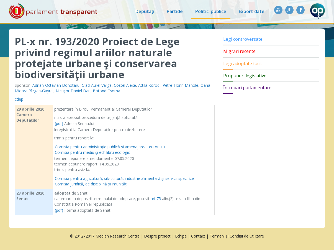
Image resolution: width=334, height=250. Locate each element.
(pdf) (59, 123)
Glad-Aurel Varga (97, 85)
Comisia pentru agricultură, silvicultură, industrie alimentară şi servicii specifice (124, 178)
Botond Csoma (106, 90)
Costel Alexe (125, 85)
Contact (198, 236)
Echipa (181, 236)
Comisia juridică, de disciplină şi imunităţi (91, 184)
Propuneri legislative (244, 76)
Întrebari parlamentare (247, 88)
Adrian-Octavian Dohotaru (55, 85)
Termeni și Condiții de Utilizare (237, 236)
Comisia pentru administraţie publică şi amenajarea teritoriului (110, 146)
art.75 (156, 198)
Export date (251, 11)
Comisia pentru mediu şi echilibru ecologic (92, 152)
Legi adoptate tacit (242, 63)
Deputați (144, 11)
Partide (175, 11)
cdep (19, 99)
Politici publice (210, 11)
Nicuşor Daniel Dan (73, 90)
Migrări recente (239, 51)
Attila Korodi (149, 85)
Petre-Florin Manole (180, 85)
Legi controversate (243, 39)
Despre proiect (157, 236)
